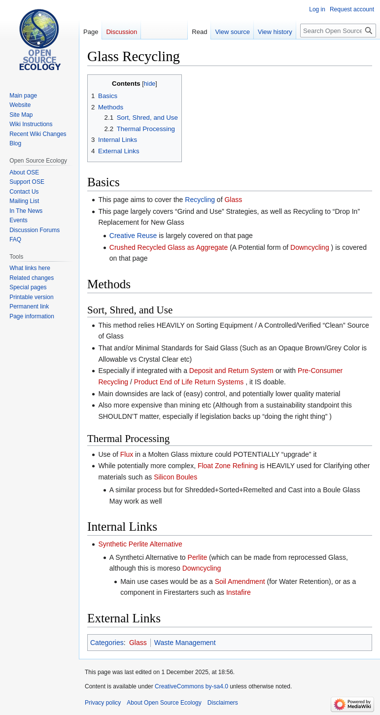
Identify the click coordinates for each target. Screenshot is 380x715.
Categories (107, 643)
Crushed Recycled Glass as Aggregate (168, 247)
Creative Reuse (133, 235)
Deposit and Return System (231, 371)
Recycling (200, 200)
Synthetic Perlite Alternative (140, 544)
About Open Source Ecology (164, 702)
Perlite (197, 557)
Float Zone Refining (228, 466)
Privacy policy (103, 702)
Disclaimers (222, 702)
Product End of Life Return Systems (189, 382)
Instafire (238, 592)
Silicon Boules (175, 477)
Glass (233, 200)
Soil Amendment (240, 581)
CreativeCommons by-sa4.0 (191, 686)
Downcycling (309, 247)
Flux (126, 454)
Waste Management (185, 643)
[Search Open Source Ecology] (338, 30)
